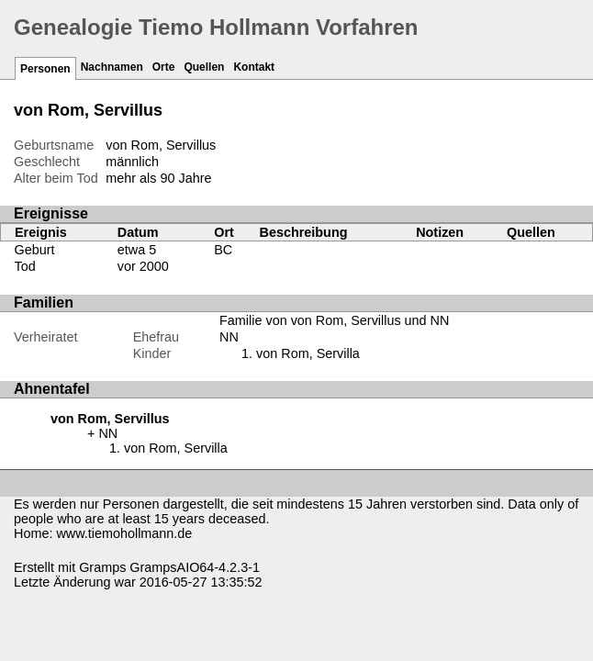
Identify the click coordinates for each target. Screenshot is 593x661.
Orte (163, 67)
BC (223, 249)
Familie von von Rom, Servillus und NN (334, 320)
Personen (45, 68)
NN (229, 337)
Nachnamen (112, 67)
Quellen (204, 67)
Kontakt (253, 67)
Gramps (102, 567)
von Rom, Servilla (308, 353)
